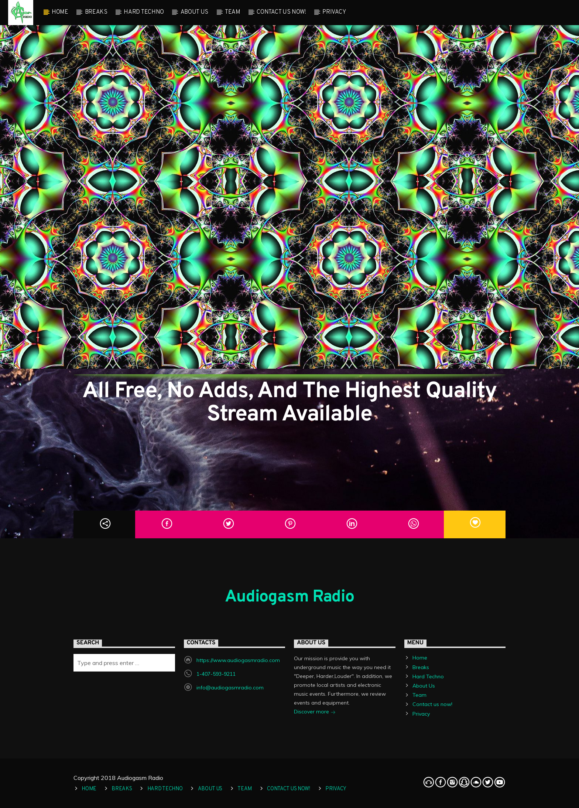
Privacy (334, 12)
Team (232, 12)
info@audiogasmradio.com (230, 687)
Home (60, 12)
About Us (194, 12)
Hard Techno (144, 12)
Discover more (315, 712)
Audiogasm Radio (289, 597)
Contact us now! (281, 12)
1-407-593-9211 (216, 674)
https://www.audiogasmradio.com (238, 660)
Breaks (96, 12)
